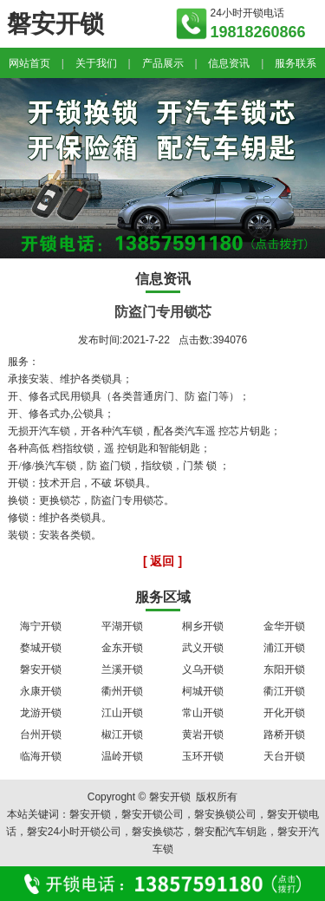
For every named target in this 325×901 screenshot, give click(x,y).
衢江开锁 (284, 691)
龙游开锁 (41, 713)
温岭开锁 (122, 756)
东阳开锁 (284, 669)
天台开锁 (284, 756)
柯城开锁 (203, 691)
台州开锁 (41, 734)
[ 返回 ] (162, 561)
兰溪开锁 (122, 669)
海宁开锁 (41, 626)
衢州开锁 (122, 691)
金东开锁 (122, 648)
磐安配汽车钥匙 (230, 832)
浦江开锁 (284, 648)
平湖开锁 (122, 626)
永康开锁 (41, 691)
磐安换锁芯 (158, 832)
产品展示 (163, 63)
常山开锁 (203, 713)
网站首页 (29, 63)
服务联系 (295, 63)
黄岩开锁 (203, 734)
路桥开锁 (284, 734)
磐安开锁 (41, 669)
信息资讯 (229, 63)
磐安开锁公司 (152, 814)
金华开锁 (284, 626)
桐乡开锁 (203, 626)
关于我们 (96, 63)
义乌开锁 (203, 669)
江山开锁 (122, 713)
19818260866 (258, 32)
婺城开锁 (41, 648)
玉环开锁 (203, 756)
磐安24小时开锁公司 (74, 832)
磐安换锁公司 (225, 814)
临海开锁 (41, 756)
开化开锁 (284, 713)
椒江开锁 (122, 734)
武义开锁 (203, 648)
